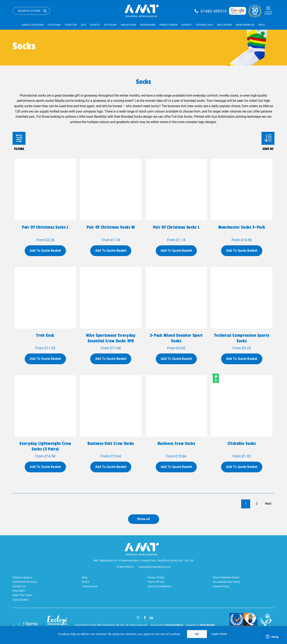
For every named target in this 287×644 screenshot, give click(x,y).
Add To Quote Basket (45, 251)
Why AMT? (19, 590)
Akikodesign (207, 624)
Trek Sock (45, 335)
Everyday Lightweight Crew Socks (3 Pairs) (45, 446)
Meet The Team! (22, 595)
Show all (143, 519)
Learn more (219, 634)
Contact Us (19, 586)
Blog (84, 577)
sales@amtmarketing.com (154, 566)
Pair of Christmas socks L (45, 227)
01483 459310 (214, 11)
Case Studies (21, 599)
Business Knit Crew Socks (110, 443)
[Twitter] (138, 617)
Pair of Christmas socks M (111, 227)
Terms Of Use (156, 581)
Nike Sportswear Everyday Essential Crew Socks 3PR (111, 338)
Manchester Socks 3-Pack (241, 227)
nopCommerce (174, 624)
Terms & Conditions (159, 586)
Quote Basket (268, 13)
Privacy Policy (156, 577)
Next (268, 503)
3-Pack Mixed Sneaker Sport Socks (176, 338)
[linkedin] (151, 617)
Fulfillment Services (25, 581)
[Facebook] (144, 617)
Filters (19, 138)
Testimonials (90, 586)
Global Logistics (22, 577)
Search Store (29, 10)
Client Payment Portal (226, 577)
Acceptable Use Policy (226, 581)
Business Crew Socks (176, 443)
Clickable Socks (242, 443)
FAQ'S (85, 581)
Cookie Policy (221, 586)
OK (197, 634)
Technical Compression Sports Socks (241, 338)
